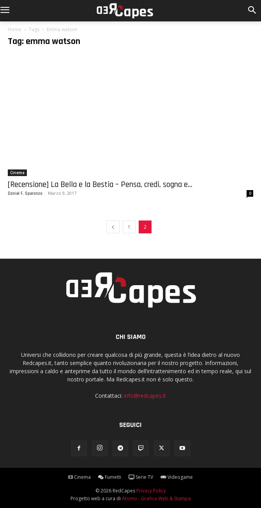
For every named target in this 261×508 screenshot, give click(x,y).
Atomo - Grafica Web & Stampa (156, 498)
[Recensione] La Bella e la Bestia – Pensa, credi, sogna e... (100, 184)
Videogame (176, 477)
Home (14, 29)
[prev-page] (113, 226)
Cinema (17, 172)
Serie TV (141, 477)
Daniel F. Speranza (25, 193)
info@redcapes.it (145, 395)
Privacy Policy (151, 490)
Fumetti (109, 477)
